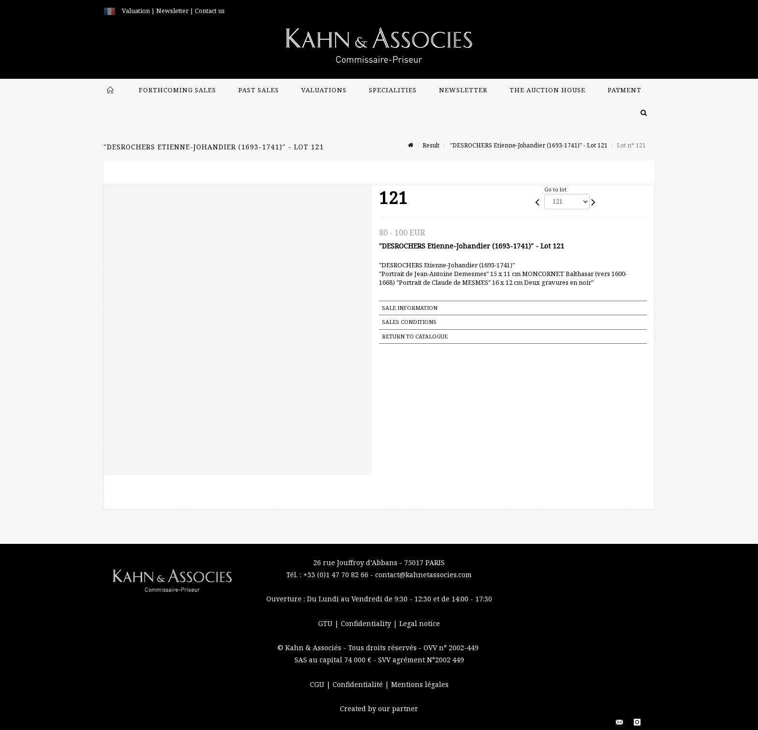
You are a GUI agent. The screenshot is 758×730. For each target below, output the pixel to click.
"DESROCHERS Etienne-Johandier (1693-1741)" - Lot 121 (528, 145)
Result (431, 145)
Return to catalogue (415, 336)
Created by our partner (379, 708)
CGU (318, 684)
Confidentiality (367, 623)
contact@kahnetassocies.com (423, 574)
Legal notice (419, 623)
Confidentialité (359, 684)
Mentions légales (420, 684)
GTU (326, 623)
